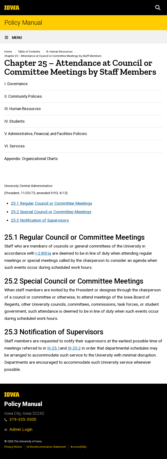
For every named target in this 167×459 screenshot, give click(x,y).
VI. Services (14, 146)
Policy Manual (23, 23)
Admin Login (20, 429)
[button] (158, 7)
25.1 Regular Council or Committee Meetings (51, 203)
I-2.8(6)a (43, 253)
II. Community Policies (23, 96)
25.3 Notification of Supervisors (40, 220)
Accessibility (78, 446)
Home (8, 51)
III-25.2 (74, 348)
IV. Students (14, 121)
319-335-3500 (20, 419)
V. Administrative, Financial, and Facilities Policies (45, 134)
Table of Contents (29, 51)
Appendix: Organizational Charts (31, 159)
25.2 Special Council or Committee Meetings (51, 211)
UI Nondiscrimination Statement (46, 446)
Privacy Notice (13, 446)
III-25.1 (53, 348)
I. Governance (16, 84)
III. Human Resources (59, 51)
